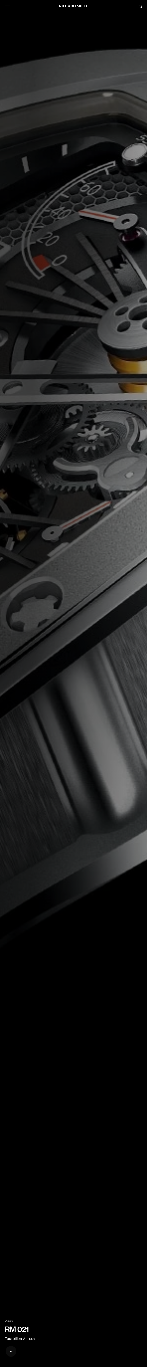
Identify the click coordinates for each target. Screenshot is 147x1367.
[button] (141, 1363)
